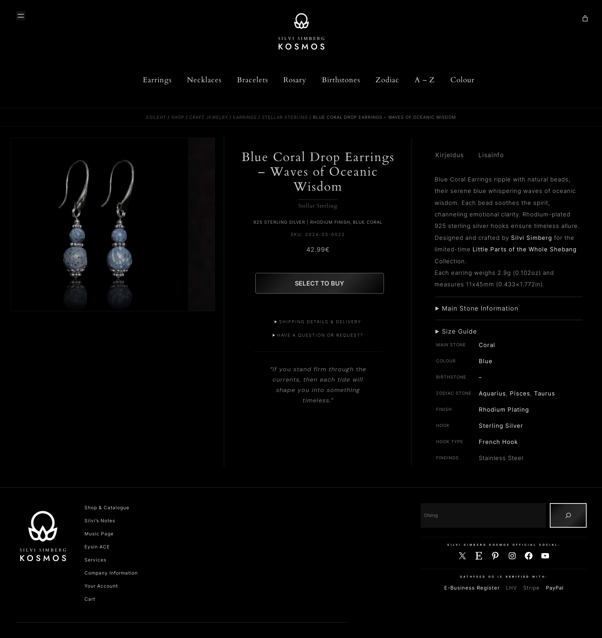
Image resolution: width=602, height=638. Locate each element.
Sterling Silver (501, 425)
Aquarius (492, 393)
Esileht (156, 117)
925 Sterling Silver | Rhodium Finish (301, 222)
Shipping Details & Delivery (320, 321)
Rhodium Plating (504, 409)
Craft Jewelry (208, 117)
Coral (487, 345)
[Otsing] (568, 515)
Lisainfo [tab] (491, 155)
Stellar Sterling (285, 117)
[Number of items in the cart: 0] (585, 18)
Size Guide (459, 331)
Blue (486, 361)
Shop (177, 117)
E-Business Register (472, 588)
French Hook (498, 441)
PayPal (555, 588)
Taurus (544, 393)
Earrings (245, 117)
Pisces (520, 393)
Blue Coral (367, 222)
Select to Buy (319, 283)
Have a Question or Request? (320, 335)
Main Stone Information (480, 308)
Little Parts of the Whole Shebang (525, 249)
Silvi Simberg (531, 237)
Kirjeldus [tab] (449, 155)
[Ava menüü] (20, 15)
